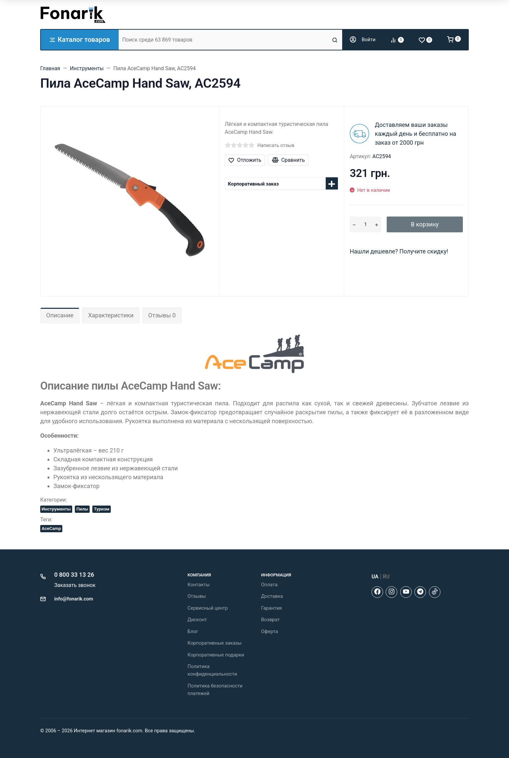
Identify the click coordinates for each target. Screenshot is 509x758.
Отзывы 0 (162, 315)
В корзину (424, 224)
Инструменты (56, 508)
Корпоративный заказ (253, 184)
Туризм (101, 508)
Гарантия (271, 608)
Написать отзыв (275, 145)
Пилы (82, 508)
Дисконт (197, 620)
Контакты (199, 585)
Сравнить (288, 160)
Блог (193, 631)
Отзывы (197, 596)
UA (375, 576)
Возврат (270, 620)
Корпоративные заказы (215, 643)
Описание (60, 315)
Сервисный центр (208, 608)
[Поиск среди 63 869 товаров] (224, 40)
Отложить (244, 160)
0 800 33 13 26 (74, 574)
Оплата (269, 585)
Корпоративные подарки (216, 655)
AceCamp (51, 528)
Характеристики (111, 315)
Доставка (272, 596)
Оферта (269, 631)
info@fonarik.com (73, 599)
